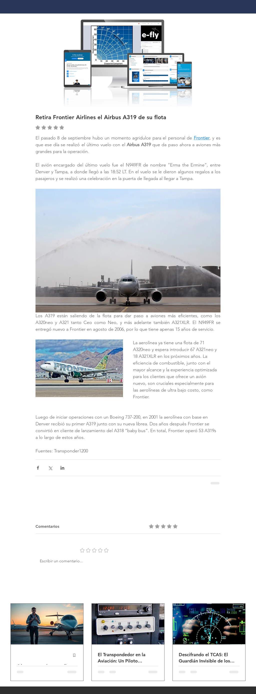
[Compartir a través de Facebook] (38, 467)
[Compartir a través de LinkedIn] (62, 467)
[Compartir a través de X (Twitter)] (50, 467)
